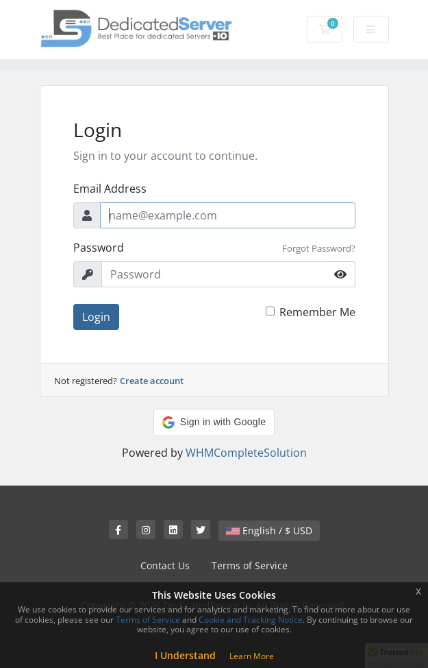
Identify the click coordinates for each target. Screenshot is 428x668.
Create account (152, 380)
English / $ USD (269, 530)
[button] (214, 422)
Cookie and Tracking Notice (251, 619)
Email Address (110, 188)
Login (96, 316)
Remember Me (317, 312)
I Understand (185, 655)
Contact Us (165, 565)
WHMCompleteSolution (246, 452)
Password (98, 247)
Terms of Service (250, 565)
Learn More (251, 656)
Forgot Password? (318, 248)
